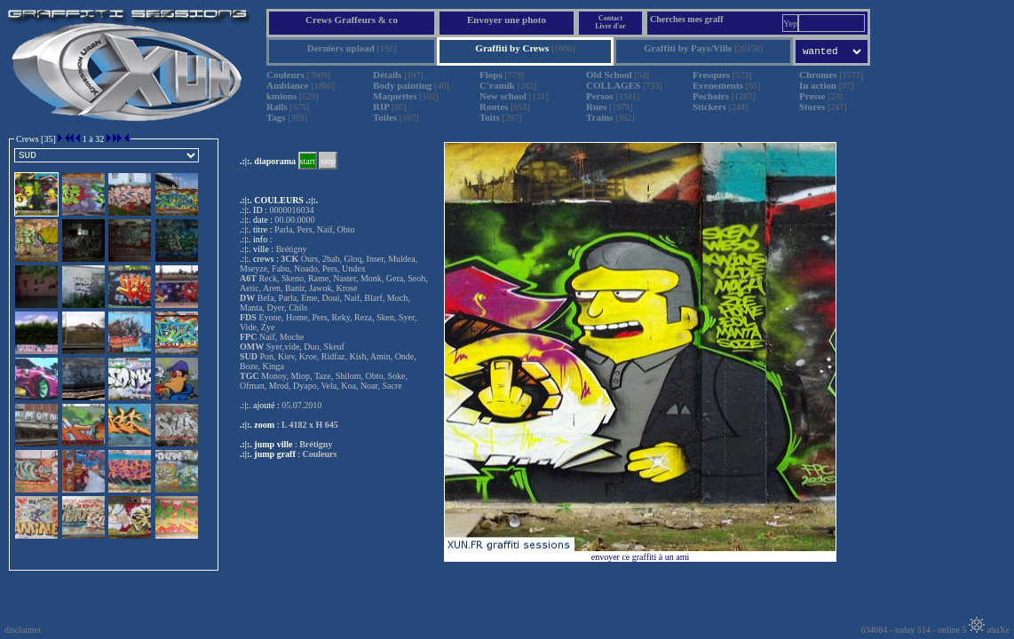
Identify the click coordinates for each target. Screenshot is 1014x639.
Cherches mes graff (687, 19)
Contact (610, 18)
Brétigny (315, 444)
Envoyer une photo (506, 19)
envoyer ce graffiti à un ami (640, 557)
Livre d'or (610, 26)
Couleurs (320, 454)
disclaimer (23, 630)
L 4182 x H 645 (309, 425)
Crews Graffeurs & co (351, 19)
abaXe (989, 630)
